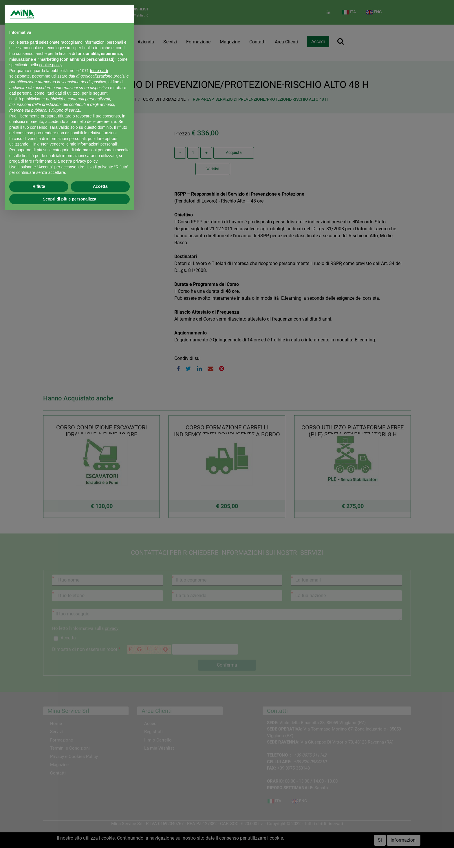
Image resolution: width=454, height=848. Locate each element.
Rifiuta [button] (38, 186)
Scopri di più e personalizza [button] (69, 199)
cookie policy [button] (50, 64)
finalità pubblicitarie (26, 99)
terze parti (99, 70)
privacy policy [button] (85, 161)
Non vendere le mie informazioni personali (79, 144)
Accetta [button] (100, 186)
